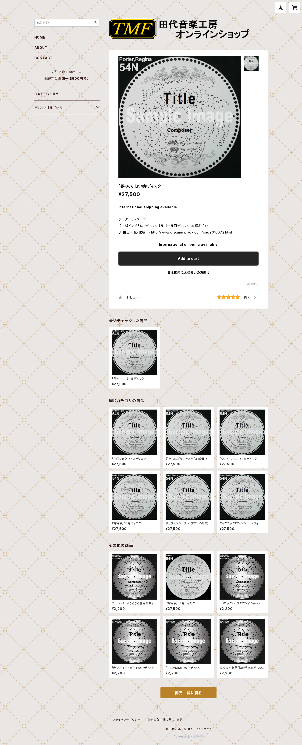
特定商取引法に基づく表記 (165, 719)
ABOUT (40, 48)
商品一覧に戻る (188, 693)
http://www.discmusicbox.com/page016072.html (191, 232)
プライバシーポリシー (126, 719)
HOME (39, 37)
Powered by (188, 736)
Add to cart (188, 258)
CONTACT (43, 58)
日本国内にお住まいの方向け (188, 272)
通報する (252, 284)
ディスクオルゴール (48, 108)
